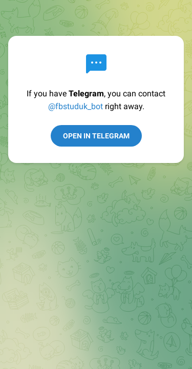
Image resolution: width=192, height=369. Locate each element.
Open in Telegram (96, 136)
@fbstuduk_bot (75, 106)
